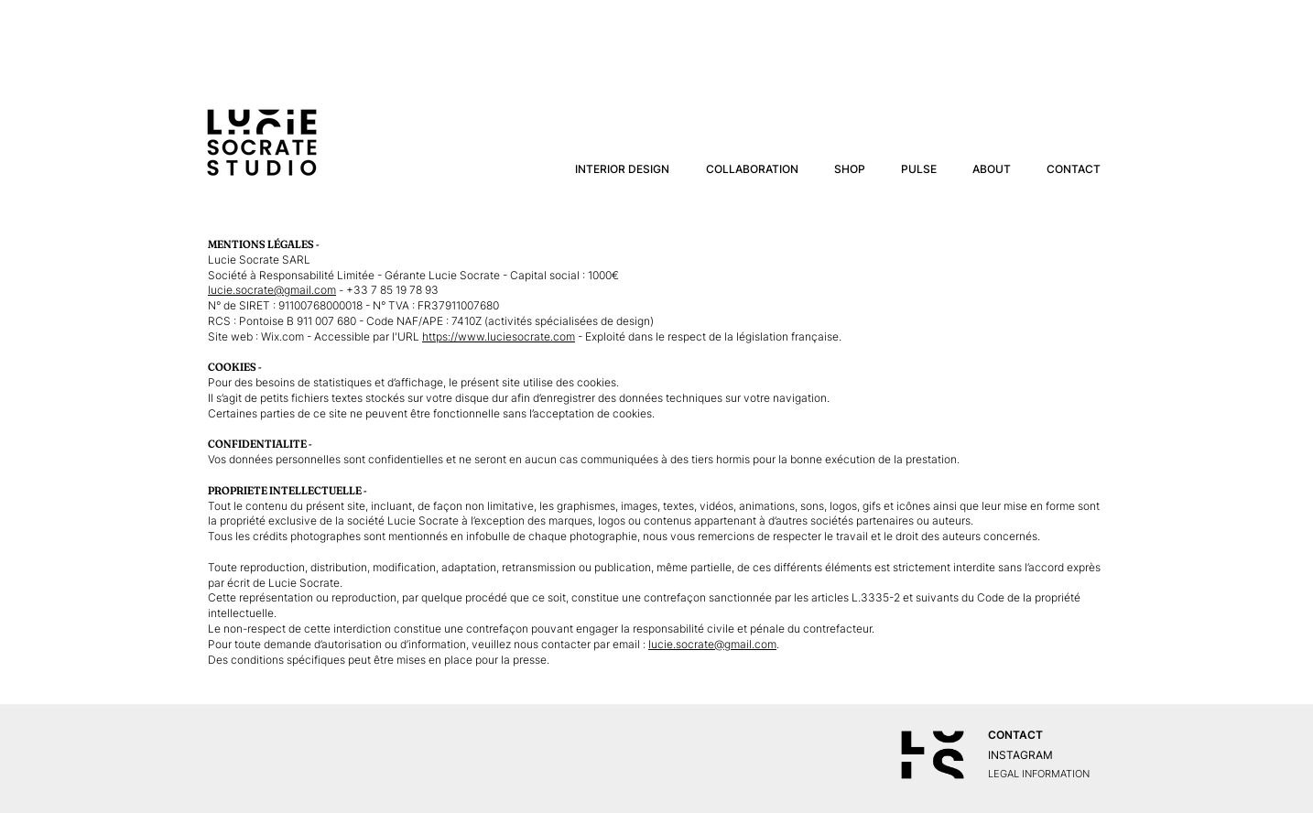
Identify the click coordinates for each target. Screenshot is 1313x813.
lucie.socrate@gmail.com (272, 290)
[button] (752, 168)
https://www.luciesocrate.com (498, 336)
